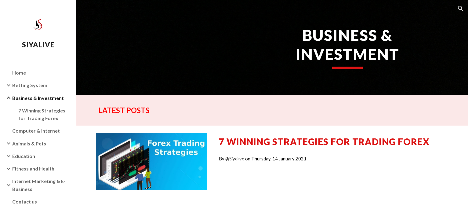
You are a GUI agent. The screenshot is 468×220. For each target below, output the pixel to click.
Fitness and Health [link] (33, 168)
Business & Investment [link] (38, 98)
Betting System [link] (29, 85)
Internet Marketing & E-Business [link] (39, 185)
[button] (460, 8)
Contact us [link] (24, 201)
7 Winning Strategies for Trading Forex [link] (41, 114)
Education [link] (23, 156)
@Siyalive (234, 158)
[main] (347, 47)
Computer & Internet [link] (36, 131)
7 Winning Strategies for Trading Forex (324, 141)
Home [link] (19, 72)
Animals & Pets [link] (29, 143)
